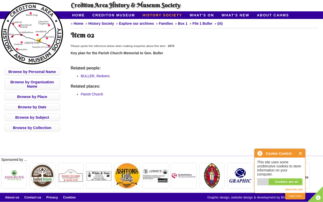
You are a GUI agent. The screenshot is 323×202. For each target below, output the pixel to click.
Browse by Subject (32, 117)
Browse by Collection (32, 127)
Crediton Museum (113, 15)
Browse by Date (32, 107)
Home (78, 15)
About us (12, 197)
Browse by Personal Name (32, 71)
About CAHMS (273, 15)
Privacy (52, 197)
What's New (235, 15)
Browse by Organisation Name (32, 84)
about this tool (294, 189)
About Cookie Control (260, 153)
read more (295, 195)
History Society (162, 15)
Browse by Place (32, 96)
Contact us (32, 197)
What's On (202, 15)
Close (300, 153)
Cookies (69, 197)
